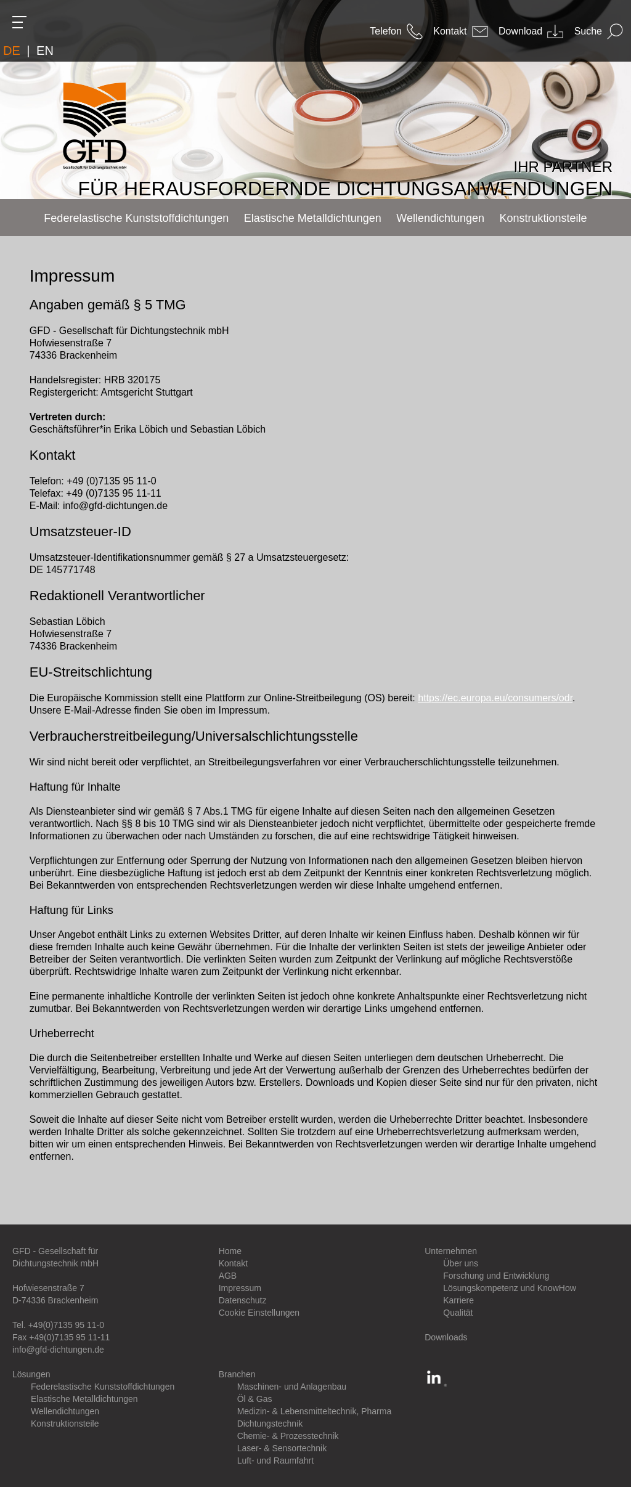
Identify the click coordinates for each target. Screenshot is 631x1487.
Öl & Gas (254, 1399)
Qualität (458, 1313)
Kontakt (233, 1263)
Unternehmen (451, 1251)
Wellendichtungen (65, 1411)
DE (11, 50)
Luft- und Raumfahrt (275, 1460)
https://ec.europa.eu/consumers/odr (495, 698)
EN (45, 50)
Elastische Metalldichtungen (84, 1399)
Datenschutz (243, 1300)
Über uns (460, 1263)
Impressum (240, 1288)
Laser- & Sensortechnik (282, 1448)
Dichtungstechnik (270, 1423)
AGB (228, 1276)
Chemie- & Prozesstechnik (288, 1436)
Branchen (237, 1374)
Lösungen (31, 1374)
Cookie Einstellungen (259, 1313)
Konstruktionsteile (65, 1423)
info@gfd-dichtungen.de (58, 1350)
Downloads (446, 1337)
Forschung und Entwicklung (496, 1276)
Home (230, 1251)
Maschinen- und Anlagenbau (291, 1386)
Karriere (458, 1300)
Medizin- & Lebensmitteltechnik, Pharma (314, 1411)
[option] (315, 99)
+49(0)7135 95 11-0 (66, 1325)
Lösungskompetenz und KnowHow (509, 1288)
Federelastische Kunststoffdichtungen (102, 1386)
